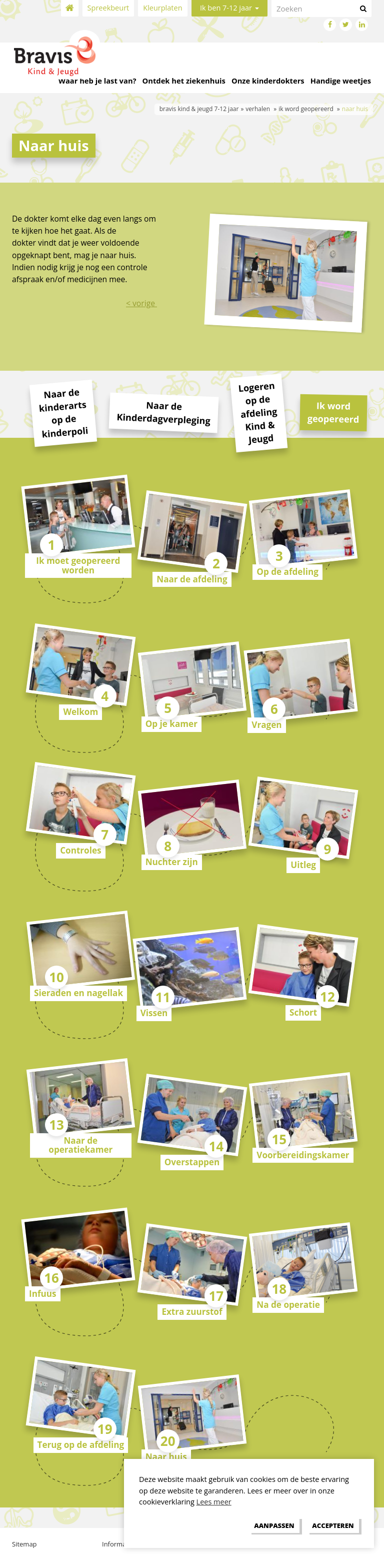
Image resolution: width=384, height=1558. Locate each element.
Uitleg (303, 865)
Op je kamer (172, 723)
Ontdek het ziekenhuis (184, 81)
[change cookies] (274, 1525)
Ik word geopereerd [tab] (333, 412)
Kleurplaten (162, 8)
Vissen (154, 1013)
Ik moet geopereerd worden (78, 565)
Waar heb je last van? (97, 81)
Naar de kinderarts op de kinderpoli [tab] (63, 413)
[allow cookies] (333, 1525)
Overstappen (192, 1162)
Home (69, 8)
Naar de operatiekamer (80, 1145)
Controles (80, 850)
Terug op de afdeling (81, 1444)
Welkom (80, 711)
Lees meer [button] (214, 1501)
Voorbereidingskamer (302, 1155)
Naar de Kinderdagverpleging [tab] (163, 413)
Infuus (42, 1293)
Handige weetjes (340, 81)
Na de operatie (288, 1304)
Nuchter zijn (172, 862)
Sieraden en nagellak (78, 993)
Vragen (267, 724)
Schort (303, 1012)
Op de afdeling (287, 571)
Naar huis (166, 1456)
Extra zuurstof (192, 1311)
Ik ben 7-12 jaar (229, 8)
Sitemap (24, 1543)
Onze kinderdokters (268, 81)
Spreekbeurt (109, 8)
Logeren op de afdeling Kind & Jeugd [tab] (258, 412)
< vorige (141, 303)
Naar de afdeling (191, 579)
